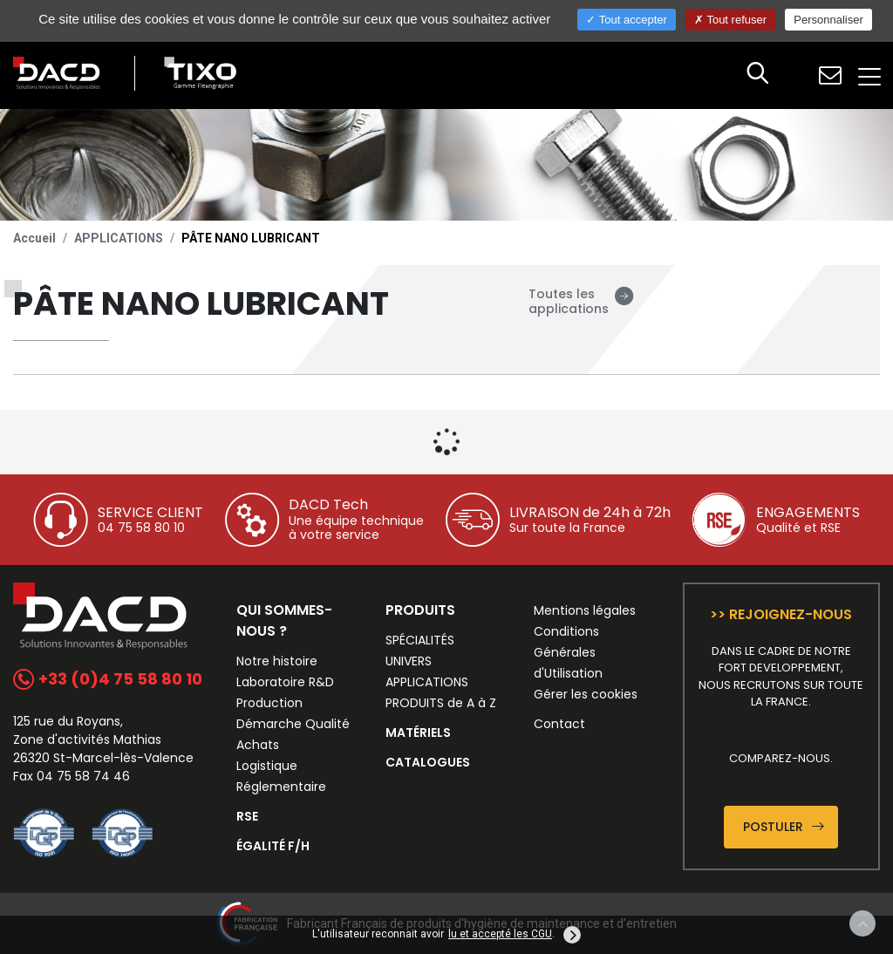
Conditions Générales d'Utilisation (568, 652)
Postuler (783, 826)
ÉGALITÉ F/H (273, 846)
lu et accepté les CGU (500, 934)
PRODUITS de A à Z (440, 703)
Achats (257, 744)
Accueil (34, 238)
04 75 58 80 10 (141, 527)
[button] (758, 75)
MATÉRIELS (418, 732)
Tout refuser (730, 19)
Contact (559, 724)
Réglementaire (281, 786)
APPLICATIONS (118, 238)
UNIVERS (408, 661)
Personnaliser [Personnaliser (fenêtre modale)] (828, 19)
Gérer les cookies (585, 694)
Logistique (266, 765)
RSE (247, 816)
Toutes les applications (581, 301)
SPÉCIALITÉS (419, 640)
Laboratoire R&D (285, 682)
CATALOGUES (427, 762)
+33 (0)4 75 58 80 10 (107, 679)
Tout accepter (626, 19)
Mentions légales (585, 610)
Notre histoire (276, 661)
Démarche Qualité (293, 724)
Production (269, 703)
